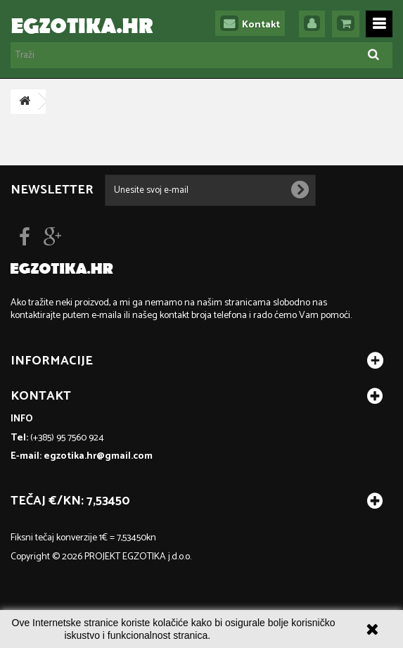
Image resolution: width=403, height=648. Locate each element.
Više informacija (248, 635)
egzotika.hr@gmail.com (98, 456)
